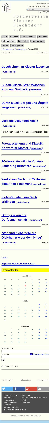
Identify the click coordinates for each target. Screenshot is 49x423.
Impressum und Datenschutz (18, 263)
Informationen (9, 41)
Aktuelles (14, 37)
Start (5, 37)
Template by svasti (36, 415)
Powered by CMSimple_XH (17, 415)
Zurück (5, 257)
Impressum (26, 402)
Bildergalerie (17, 45)
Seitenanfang (25, 380)
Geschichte (23, 41)
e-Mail (24, 400)
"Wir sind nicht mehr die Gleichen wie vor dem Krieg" (22, 237)
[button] (7, 389)
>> (29, 276)
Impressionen (38, 41)
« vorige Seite (7, 52)
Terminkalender (28, 37)
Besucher (43, 37)
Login (27, 415)
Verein (5, 45)
